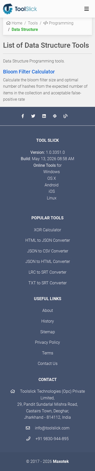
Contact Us (48, 363)
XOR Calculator (47, 229)
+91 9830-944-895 (47, 438)
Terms (47, 353)
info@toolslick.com (47, 428)
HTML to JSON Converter (47, 240)
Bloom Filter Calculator (29, 72)
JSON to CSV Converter (47, 251)
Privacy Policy (47, 342)
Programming (58, 23)
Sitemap (47, 331)
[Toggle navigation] (86, 8)
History (47, 321)
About (47, 310)
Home (14, 23)
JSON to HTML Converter (47, 261)
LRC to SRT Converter (47, 272)
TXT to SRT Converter (47, 283)
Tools (33, 23)
